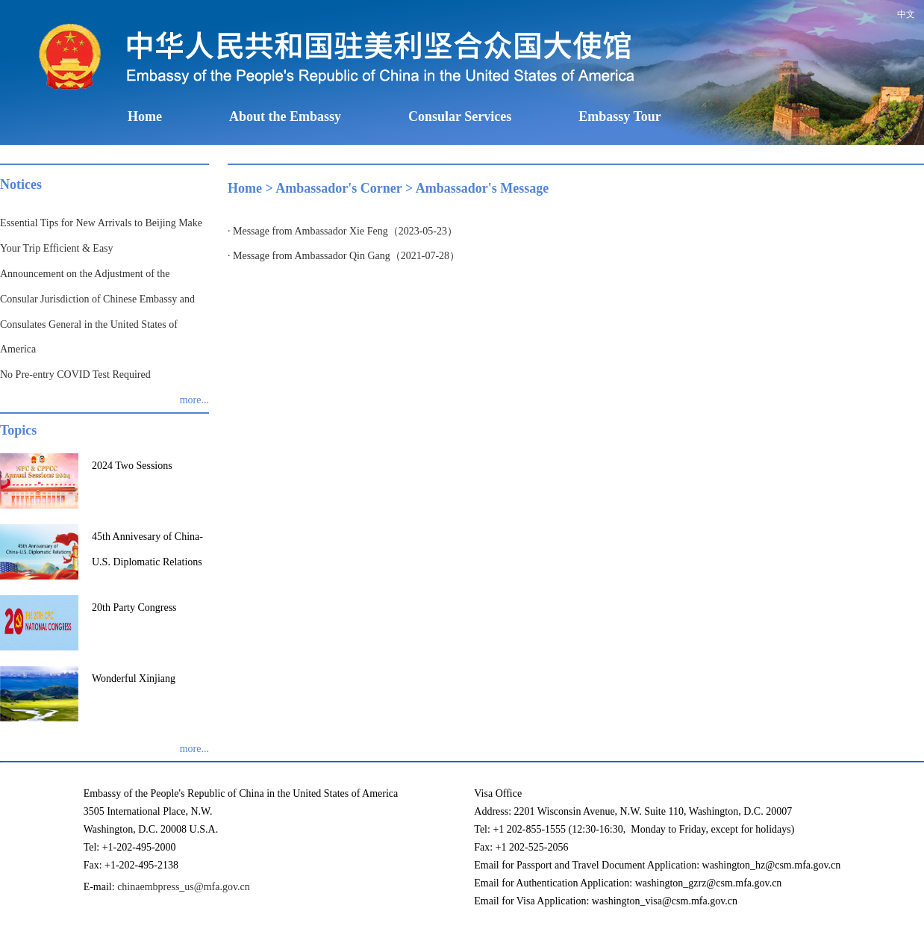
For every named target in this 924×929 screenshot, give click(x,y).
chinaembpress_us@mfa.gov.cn (183, 886)
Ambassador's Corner (338, 188)
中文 (906, 14)
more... (194, 400)
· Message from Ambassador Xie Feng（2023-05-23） (343, 231)
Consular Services (459, 116)
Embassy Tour (619, 116)
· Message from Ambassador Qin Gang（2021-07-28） (344, 255)
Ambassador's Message (482, 188)
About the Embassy (285, 116)
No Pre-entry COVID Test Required (75, 374)
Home (145, 116)
